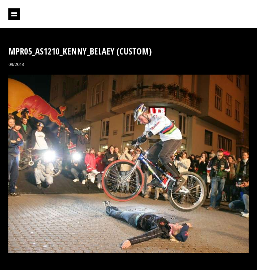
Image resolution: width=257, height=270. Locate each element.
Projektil (220, 14)
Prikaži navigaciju (14, 14)
